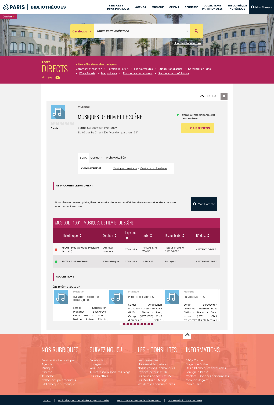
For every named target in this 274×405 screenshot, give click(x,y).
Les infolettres (99, 375)
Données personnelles (214, 375)
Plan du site (193, 383)
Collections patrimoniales (59, 379)
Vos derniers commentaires (156, 383)
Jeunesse (48, 375)
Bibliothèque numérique (58, 383)
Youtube (95, 367)
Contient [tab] (96, 157)
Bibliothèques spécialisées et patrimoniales (83, 399)
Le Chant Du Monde (105, 132)
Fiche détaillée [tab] (116, 157)
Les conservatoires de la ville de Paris (139, 399)
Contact (199, 359)
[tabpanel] (126, 168)
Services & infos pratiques (58, 359)
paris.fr (47, 399)
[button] (261, 7)
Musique (47, 367)
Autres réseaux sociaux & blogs (110, 371)
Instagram (97, 363)
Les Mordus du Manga (152, 379)
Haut (187, 334)
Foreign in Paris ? (197, 371)
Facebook (96, 359)
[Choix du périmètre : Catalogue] (82, 31)
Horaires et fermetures (153, 363)
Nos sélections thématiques (156, 367)
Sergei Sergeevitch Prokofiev (97, 127)
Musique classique (125, 168)
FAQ (189, 359)
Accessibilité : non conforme (185, 399)
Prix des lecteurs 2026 (152, 371)
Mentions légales (197, 379)
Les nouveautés (148, 359)
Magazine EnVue (197, 363)
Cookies (191, 375)
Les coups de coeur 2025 (154, 375)
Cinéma (47, 371)
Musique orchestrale (153, 168)
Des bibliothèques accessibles (206, 367)
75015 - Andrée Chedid (75, 260)
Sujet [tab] (83, 157)
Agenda (47, 363)
